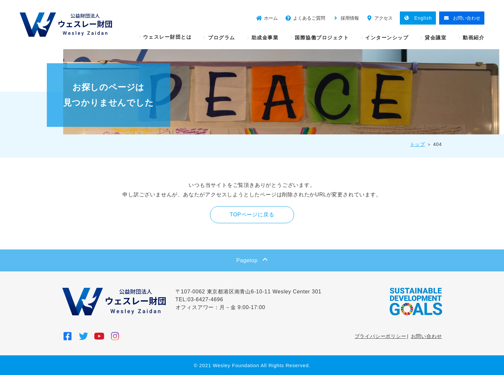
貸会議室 (435, 37)
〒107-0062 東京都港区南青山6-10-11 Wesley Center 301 (249, 291)
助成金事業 (265, 37)
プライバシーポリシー (380, 336)
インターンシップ (386, 37)
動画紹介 (473, 37)
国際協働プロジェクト (322, 37)
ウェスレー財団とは (167, 37)
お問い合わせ (426, 336)
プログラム (221, 37)
